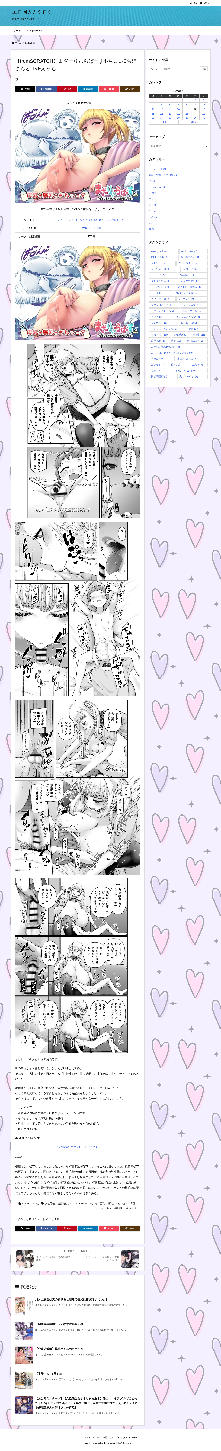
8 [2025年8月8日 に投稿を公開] (186, 105)
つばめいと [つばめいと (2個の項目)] (188, 275)
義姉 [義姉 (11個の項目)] (156, 370)
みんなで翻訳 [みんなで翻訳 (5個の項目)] (190, 281)
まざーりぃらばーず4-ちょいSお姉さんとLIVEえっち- (91, 219)
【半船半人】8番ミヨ (48, 1373)
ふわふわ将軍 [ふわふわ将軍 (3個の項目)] (160, 281)
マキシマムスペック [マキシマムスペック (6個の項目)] (187, 316)
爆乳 (110, 1203)
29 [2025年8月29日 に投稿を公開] (187, 118)
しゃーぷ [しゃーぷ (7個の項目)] (158, 275)
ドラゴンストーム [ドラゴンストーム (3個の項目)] (163, 310)
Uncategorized (157, 187)
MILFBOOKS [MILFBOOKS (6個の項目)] (160, 257)
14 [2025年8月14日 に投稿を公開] (178, 109)
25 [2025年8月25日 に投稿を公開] (153, 118)
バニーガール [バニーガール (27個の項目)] (192, 310)
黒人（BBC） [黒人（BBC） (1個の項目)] (188, 376)
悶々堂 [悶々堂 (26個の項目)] (199, 334)
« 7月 (163, 122)
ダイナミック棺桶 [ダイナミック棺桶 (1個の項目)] (190, 298)
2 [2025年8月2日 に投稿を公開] (195, 100)
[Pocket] (109, 89)
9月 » (193, 122)
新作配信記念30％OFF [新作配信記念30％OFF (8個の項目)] (165, 346)
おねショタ (121, 1203)
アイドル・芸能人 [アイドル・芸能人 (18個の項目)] (190, 286)
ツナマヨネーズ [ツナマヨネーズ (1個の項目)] (161, 304)
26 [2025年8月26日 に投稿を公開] (161, 118)
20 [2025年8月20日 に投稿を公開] (170, 113)
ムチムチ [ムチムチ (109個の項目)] (189, 322)
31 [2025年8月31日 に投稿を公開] (203, 118)
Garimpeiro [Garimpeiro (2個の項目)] (189, 251)
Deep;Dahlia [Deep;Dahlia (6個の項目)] (159, 251)
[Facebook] (46, 89)
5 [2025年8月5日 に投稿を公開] (161, 105)
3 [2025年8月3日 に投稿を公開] (203, 100)
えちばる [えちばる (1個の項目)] (158, 263)
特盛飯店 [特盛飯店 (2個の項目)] (177, 364)
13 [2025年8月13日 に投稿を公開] (170, 109)
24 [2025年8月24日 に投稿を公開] (203, 113)
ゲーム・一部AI (157, 169)
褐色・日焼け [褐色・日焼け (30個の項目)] (186, 370)
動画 (151, 228)
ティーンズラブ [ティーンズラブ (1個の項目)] (191, 304)
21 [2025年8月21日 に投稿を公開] (178, 113)
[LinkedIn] (88, 89)
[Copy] (130, 89)
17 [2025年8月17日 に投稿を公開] (203, 109)
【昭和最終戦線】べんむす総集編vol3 (59, 1324)
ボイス (152, 205)
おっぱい (106, 1208)
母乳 (132, 1203)
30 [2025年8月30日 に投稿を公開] (195, 118)
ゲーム (152, 211)
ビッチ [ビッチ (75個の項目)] (157, 316)
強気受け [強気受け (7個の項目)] (180, 334)
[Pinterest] (67, 89)
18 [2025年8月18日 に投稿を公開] (153, 113)
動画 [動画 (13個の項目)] (194, 328)
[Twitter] (25, 89)
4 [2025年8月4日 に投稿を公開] (153, 105)
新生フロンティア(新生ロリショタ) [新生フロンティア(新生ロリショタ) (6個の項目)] (172, 352)
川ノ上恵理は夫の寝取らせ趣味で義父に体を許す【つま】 (71, 1299)
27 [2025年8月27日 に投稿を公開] (170, 118)
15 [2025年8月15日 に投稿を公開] (187, 109)
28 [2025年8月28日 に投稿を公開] (178, 118)
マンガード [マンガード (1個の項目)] (159, 322)
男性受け (131, 1208)
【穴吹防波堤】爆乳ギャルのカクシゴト (60, 1348)
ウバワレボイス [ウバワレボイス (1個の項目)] (186, 292)
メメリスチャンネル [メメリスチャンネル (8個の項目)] (164, 328)
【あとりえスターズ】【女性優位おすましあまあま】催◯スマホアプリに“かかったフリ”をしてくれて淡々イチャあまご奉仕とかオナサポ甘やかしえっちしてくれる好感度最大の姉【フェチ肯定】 (86, 1403)
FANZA (153, 217)
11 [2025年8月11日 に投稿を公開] (153, 109)
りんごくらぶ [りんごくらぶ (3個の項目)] (160, 286)
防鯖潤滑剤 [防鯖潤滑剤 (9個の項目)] (159, 376)
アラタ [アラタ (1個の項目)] (156, 292)
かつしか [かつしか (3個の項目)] (190, 269)
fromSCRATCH (91, 228)
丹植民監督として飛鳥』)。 (164, 175)
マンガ (35, 1203)
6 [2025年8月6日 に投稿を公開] (170, 105)
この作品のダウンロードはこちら (77, 1146)
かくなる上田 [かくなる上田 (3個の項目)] (160, 269)
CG (151, 222)
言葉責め (63, 1203)
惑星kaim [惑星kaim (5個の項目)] (158, 340)
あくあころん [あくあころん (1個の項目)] (189, 257)
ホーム (18, 42)
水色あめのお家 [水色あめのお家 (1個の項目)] (187, 358)
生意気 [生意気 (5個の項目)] (197, 364)
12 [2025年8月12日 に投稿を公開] (161, 109)
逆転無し (118, 1208)
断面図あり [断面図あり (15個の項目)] (195, 340)
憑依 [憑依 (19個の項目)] (176, 340)
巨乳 (102, 1203)
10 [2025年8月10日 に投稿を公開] (203, 105)
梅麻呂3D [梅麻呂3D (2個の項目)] (158, 358)
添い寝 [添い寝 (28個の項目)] (157, 364)
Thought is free (128, 1443)
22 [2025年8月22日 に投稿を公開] (187, 113)
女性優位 (50, 1203)
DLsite (31, 42)
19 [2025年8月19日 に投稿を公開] (161, 113)
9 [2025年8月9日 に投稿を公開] (195, 105)
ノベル (152, 181)
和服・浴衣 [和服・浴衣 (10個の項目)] (160, 334)
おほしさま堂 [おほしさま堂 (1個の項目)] (187, 263)
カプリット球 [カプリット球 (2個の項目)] (160, 298)
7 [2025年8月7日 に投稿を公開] (178, 105)
